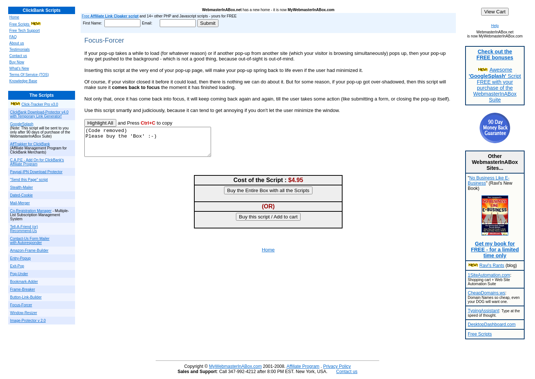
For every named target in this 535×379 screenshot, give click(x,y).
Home (14, 17)
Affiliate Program (302, 366)
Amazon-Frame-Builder (29, 250)
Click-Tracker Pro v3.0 (40, 104)
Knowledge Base (23, 81)
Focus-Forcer (21, 305)
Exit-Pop (17, 266)
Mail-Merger (20, 203)
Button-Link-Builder (26, 297)
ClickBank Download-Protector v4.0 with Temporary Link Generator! (39, 114)
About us (16, 43)
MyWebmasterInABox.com (235, 366)
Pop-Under (19, 274)
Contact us (18, 56)
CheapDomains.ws (486, 293)
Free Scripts (19, 24)
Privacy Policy (337, 366)
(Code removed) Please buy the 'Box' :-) (155, 144)
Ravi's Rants (491, 265)
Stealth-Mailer (21, 187)
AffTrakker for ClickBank (30, 144)
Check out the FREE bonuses (495, 54)
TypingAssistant (483, 310)
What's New (19, 68)
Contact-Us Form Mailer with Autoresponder (29, 241)
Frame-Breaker (22, 289)
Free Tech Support (24, 31)
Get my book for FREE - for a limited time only (495, 249)
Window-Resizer (23, 313)
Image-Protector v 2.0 (28, 321)
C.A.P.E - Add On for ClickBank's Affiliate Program (37, 162)
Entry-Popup (20, 258)
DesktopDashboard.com (492, 324)
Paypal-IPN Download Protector (36, 172)
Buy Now (16, 62)
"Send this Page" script (29, 180)
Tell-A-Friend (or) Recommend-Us (24, 229)
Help (495, 26)
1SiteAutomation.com (489, 275)
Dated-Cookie (21, 195)
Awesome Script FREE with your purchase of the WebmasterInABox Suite (495, 85)
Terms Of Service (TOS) (29, 75)
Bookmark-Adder (24, 282)
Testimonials (19, 49)
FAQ (13, 37)
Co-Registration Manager (31, 211)
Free (110, 16)
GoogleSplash (21, 124)
